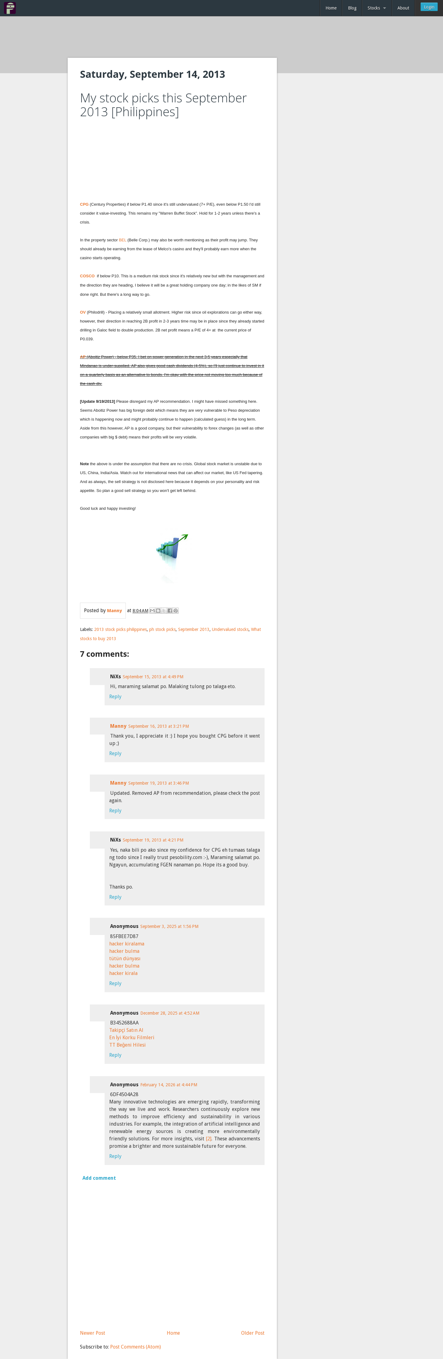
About (403, 8)
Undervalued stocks (230, 629)
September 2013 (194, 629)
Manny (118, 726)
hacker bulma (124, 951)
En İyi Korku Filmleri (131, 1037)
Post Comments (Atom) (135, 1347)
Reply (115, 696)
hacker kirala (123, 973)
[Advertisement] (221, 37)
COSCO (87, 276)
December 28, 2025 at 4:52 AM (169, 1013)
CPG (84, 204)
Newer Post (92, 1333)
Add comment (99, 1178)
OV (83, 312)
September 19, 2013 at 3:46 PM (158, 783)
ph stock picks (162, 629)
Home (331, 8)
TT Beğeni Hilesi (127, 1045)
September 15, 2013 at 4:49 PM (153, 676)
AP (83, 357)
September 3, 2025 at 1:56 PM (169, 926)
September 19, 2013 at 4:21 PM (153, 840)
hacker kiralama (126, 944)
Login (429, 7)
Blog (352, 8)
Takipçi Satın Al (126, 1030)
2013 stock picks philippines (120, 629)
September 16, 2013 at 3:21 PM (158, 726)
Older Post (253, 1333)
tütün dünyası (125, 958)
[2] (208, 1139)
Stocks (374, 8)
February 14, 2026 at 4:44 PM (168, 1084)
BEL (122, 240)
